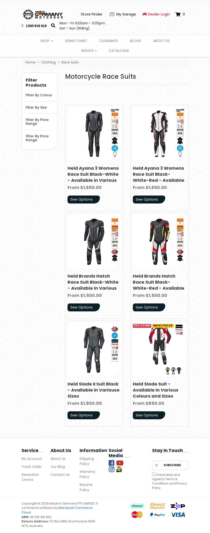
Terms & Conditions (164, 481)
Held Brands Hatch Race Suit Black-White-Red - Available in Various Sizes (158, 285)
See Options (81, 199)
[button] (40, 83)
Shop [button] (45, 40)
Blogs (135, 40)
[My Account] (123, 14)
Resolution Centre (30, 477)
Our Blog (58, 466)
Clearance (108, 40)
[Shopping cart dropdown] (180, 14)
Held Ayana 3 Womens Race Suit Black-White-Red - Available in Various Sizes (158, 177)
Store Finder (91, 14)
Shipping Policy (87, 461)
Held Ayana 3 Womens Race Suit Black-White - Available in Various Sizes (93, 177)
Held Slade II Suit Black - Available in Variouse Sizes (94, 390)
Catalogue (119, 50)
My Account (32, 458)
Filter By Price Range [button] (37, 121)
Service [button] (87, 50)
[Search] (53, 26)
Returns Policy (86, 487)
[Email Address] (156, 465)
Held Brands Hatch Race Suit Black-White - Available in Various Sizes (93, 285)
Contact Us (60, 474)
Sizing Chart (76, 40)
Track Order (32, 466)
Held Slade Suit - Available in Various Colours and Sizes (155, 390)
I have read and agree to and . (169, 481)
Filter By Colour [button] (39, 95)
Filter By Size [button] (36, 107)
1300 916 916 (36, 25)
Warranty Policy (87, 474)
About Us (161, 40)
